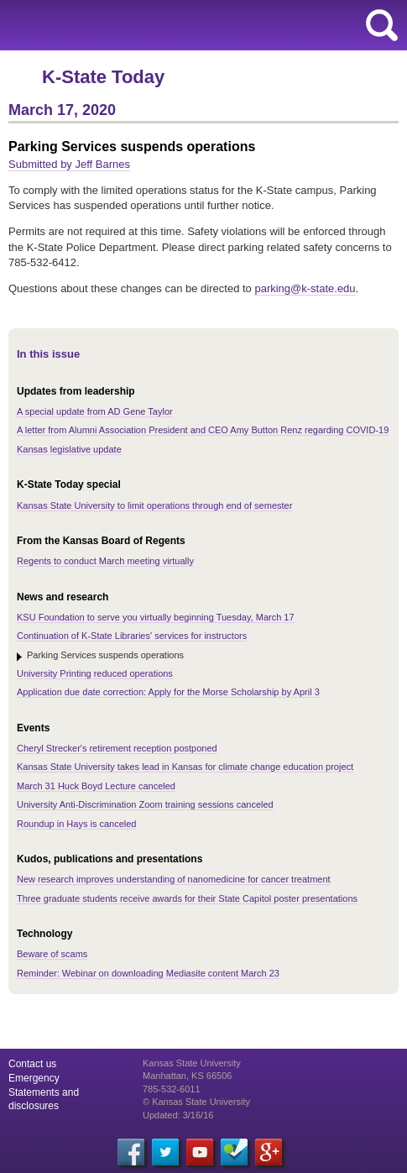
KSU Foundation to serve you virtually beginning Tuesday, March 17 (156, 617)
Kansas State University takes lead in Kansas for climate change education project (185, 767)
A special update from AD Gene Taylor (95, 411)
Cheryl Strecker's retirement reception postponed (117, 748)
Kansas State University (153, 25)
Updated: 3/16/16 (178, 1115)
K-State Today (103, 76)
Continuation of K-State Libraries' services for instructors (132, 636)
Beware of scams (52, 954)
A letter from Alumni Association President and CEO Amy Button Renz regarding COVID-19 (203, 430)
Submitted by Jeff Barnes (69, 164)
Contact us (32, 1064)
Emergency (34, 1078)
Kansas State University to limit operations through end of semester (154, 505)
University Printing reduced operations (95, 673)
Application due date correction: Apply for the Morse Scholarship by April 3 (168, 692)
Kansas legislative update (69, 449)
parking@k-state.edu (304, 288)
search (382, 25)
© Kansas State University (196, 1102)
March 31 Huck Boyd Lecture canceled (96, 786)
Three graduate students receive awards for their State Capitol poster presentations (187, 898)
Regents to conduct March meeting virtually (105, 561)
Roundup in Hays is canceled (76, 824)
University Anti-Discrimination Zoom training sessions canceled (145, 804)
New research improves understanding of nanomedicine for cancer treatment (174, 879)
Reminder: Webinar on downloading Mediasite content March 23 (148, 973)
